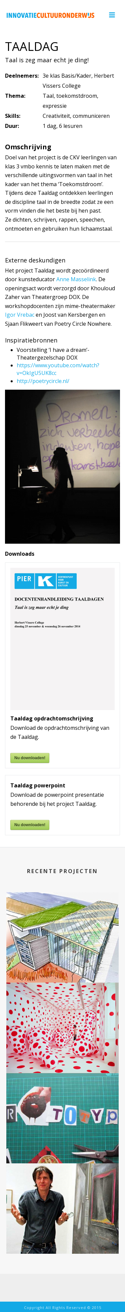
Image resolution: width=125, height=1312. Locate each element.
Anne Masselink (76, 279)
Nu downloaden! (29, 758)
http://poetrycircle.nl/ (43, 381)
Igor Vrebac (19, 314)
